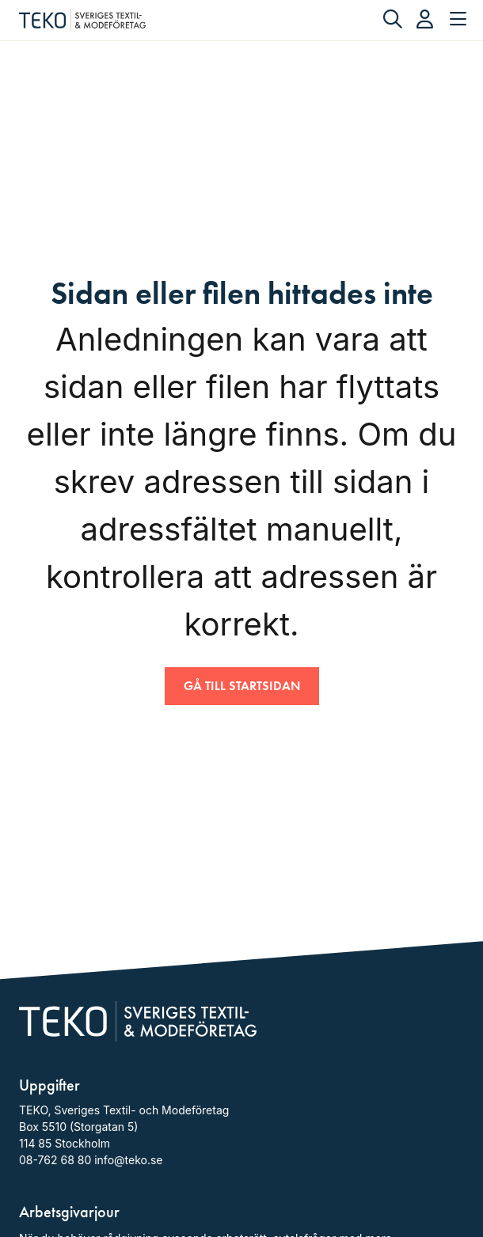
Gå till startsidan (242, 685)
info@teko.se (128, 1160)
